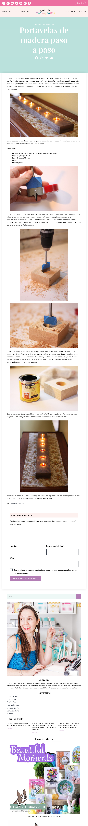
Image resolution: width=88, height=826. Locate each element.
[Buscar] (78, 596)
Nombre (14, 546)
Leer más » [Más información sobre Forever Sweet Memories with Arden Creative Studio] (10, 728)
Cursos (16, 11)
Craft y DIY (11, 699)
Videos (10, 714)
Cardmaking (12, 696)
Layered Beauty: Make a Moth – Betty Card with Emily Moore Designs (68, 725)
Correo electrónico (55, 546)
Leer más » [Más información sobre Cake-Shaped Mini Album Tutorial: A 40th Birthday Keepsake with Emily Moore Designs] (35, 732)
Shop (67, 11)
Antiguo (37, 24)
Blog (73, 11)
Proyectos (25, 11)
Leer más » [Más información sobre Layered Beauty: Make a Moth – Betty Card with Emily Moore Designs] (61, 730)
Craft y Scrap (12, 702)
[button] (36, 57)
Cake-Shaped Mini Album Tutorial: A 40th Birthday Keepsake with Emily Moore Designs (43, 726)
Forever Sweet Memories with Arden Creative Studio (18, 724)
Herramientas (13, 705)
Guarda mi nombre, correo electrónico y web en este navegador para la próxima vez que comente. (45, 571)
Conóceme (6, 11)
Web (12, 558)
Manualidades (48, 24)
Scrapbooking (13, 711)
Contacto (82, 11)
